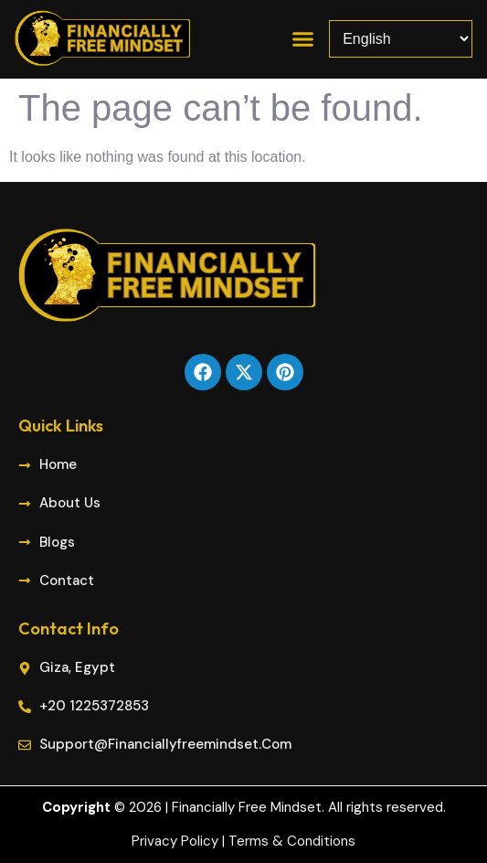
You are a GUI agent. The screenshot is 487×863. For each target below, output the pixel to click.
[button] (303, 39)
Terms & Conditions (291, 841)
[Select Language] (400, 39)
